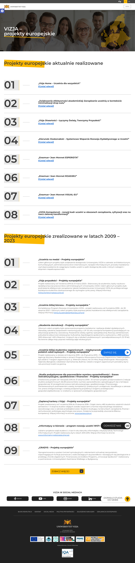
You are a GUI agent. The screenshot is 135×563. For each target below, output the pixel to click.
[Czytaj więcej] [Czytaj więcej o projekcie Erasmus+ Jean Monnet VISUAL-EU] (46, 198)
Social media (49, 512)
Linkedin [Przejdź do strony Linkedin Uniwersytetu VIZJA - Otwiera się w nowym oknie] (92, 499)
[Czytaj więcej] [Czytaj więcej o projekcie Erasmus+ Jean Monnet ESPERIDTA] (46, 161)
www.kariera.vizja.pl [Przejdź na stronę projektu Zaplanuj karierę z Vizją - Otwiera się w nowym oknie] (83, 414)
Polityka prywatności (65, 512)
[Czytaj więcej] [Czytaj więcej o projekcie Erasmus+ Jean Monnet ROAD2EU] (46, 180)
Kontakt (38, 512)
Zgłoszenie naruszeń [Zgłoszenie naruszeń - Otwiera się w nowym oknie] (85, 512)
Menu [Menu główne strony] (127, 7)
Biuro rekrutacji (25, 512)
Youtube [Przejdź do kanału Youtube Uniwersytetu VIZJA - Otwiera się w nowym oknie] (42, 499)
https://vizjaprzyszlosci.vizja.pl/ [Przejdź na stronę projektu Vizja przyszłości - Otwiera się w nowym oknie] (51, 293)
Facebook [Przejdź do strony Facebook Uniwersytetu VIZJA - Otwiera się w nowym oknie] (18, 499)
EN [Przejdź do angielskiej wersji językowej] (129, 2)
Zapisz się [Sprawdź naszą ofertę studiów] (110, 352)
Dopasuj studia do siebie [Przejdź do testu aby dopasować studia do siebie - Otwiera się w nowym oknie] (113, 499)
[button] (2, 11)
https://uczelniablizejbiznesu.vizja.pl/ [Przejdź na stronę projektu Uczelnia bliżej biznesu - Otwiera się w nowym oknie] (69, 313)
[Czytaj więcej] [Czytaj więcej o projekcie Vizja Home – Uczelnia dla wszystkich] (46, 87)
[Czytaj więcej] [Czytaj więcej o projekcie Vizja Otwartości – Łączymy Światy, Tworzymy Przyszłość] (46, 124)
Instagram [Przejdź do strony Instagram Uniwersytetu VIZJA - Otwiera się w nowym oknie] (67, 499)
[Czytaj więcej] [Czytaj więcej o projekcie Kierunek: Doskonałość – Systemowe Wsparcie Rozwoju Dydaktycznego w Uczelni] (46, 143)
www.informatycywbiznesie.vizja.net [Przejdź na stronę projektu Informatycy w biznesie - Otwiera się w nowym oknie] (53, 436)
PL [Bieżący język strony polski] (124, 2)
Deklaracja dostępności (107, 512)
